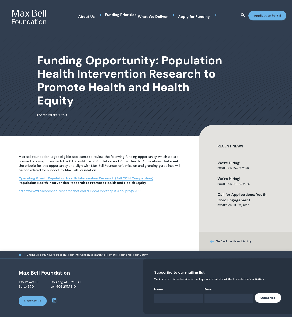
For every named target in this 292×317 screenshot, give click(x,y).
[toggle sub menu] (101, 15)
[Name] (178, 298)
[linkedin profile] (54, 301)
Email (208, 289)
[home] (20, 254)
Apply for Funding (194, 16)
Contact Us (32, 301)
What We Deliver (153, 16)
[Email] (228, 298)
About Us (86, 16)
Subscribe (268, 298)
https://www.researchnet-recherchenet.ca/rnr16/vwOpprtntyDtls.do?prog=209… (80, 191)
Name (158, 289)
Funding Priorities (121, 14)
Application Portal (267, 15)
